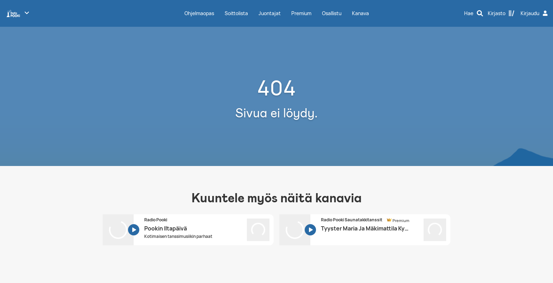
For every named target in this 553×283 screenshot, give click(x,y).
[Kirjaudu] (535, 13)
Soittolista (236, 13)
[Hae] (474, 13)
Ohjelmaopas (199, 13)
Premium (301, 13)
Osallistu (331, 13)
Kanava (360, 13)
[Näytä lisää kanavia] (27, 13)
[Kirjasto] (501, 13)
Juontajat (270, 13)
